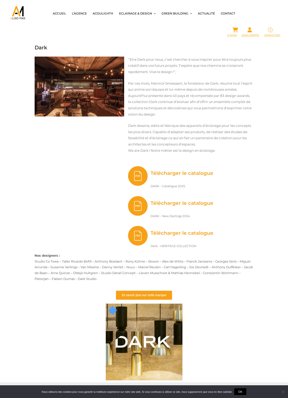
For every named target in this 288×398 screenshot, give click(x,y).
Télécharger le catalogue (182, 173)
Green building (176, 13)
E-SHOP (232, 35)
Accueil (59, 13)
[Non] (283, 392)
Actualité (206, 13)
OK (240, 391)
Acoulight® (103, 13)
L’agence (79, 13)
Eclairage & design (137, 13)
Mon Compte (250, 35)
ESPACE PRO (272, 35)
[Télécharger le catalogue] (138, 176)
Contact (228, 13)
